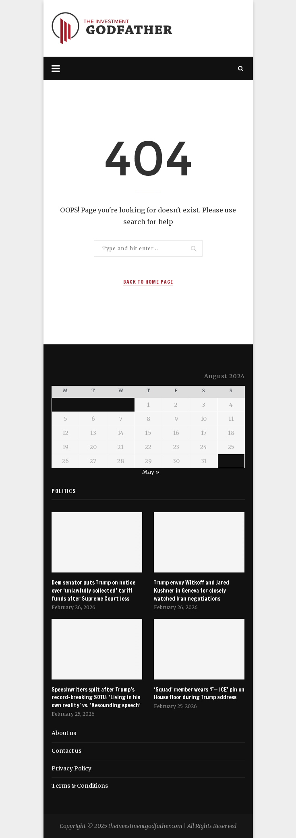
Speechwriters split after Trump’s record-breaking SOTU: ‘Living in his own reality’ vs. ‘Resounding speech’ (96, 697)
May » (150, 472)
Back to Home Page (148, 281)
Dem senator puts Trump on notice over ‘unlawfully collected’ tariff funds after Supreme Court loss (93, 590)
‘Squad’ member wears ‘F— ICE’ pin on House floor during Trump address (199, 694)
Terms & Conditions (80, 785)
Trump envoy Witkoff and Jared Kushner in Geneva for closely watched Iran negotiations (191, 590)
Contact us (66, 750)
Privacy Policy (71, 768)
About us (64, 733)
